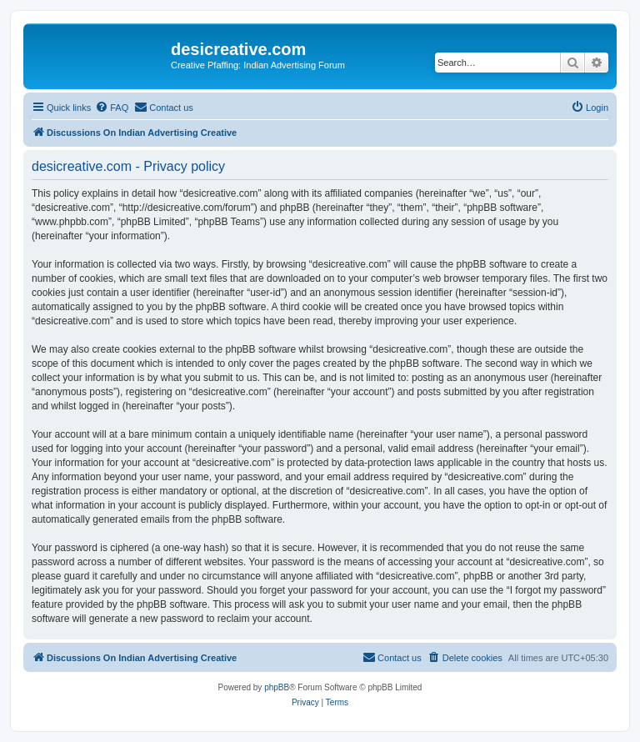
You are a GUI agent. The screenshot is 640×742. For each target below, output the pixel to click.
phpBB (276, 687)
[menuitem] (111, 108)
